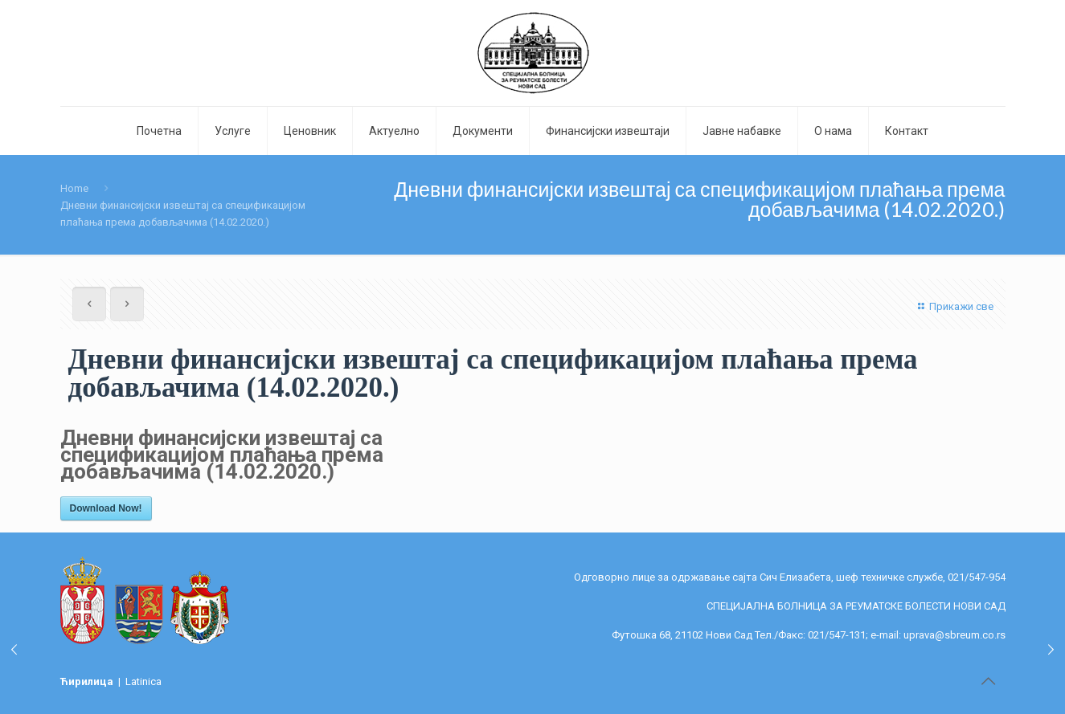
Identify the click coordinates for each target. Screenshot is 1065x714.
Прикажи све (953, 306)
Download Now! (106, 508)
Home (74, 188)
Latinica (143, 681)
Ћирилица (88, 681)
